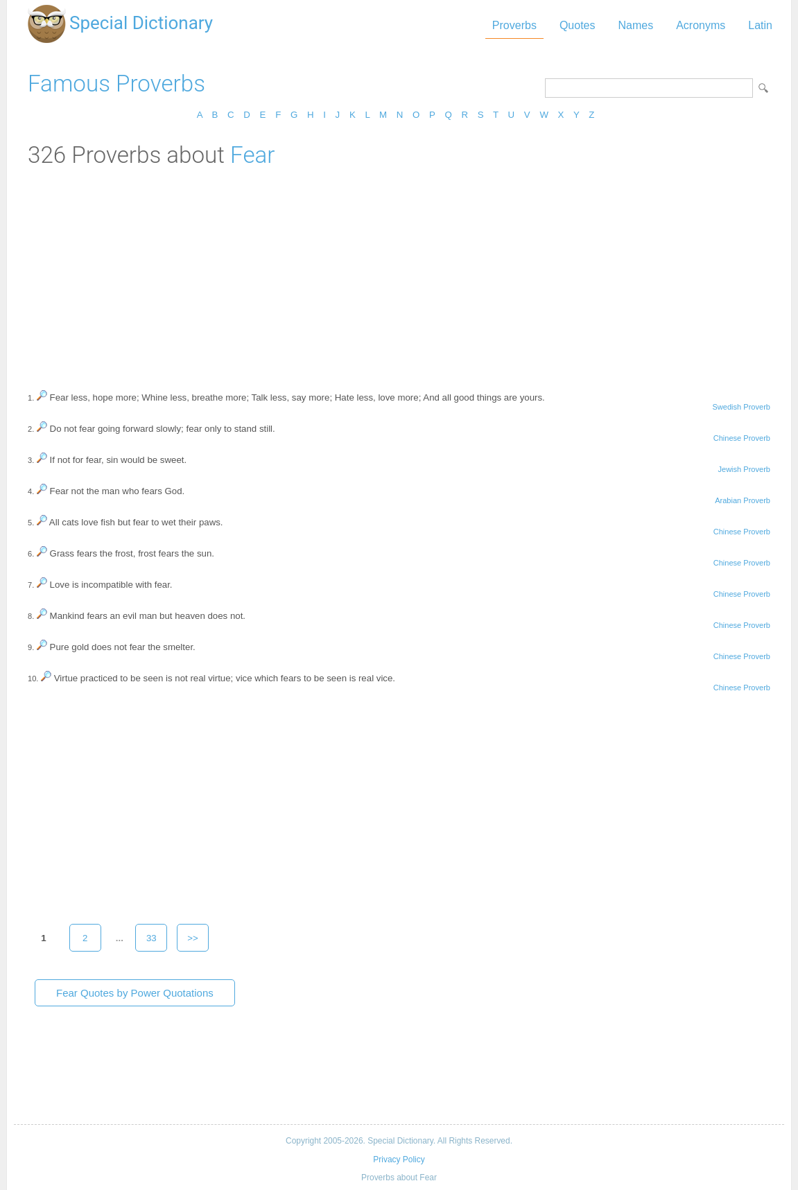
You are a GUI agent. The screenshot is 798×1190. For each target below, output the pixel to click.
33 (151, 938)
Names (635, 25)
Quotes (578, 25)
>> (192, 938)
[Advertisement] (399, 272)
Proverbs (514, 25)
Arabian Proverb (742, 500)
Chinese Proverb (741, 438)
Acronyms (700, 25)
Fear (252, 154)
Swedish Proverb (741, 407)
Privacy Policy (398, 1159)
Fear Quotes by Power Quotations (135, 993)
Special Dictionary (141, 22)
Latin (760, 25)
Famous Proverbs (116, 83)
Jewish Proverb (744, 469)
